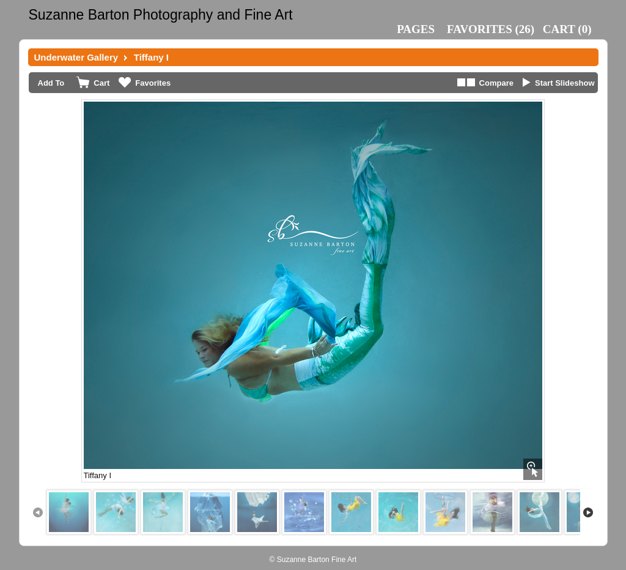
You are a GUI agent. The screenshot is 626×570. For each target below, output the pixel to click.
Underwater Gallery (76, 57)
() (490, 29)
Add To (51, 83)
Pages (416, 29)
